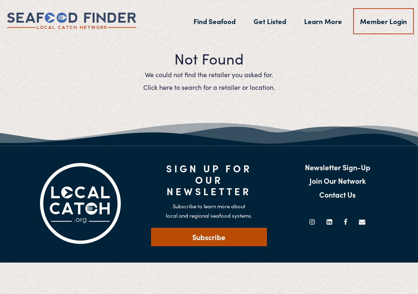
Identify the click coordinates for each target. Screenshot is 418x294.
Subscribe (208, 237)
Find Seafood (217, 21)
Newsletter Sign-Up (337, 167)
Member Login (383, 21)
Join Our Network (337, 181)
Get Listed (269, 21)
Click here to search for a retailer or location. (209, 86)
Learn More (323, 21)
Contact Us (337, 194)
